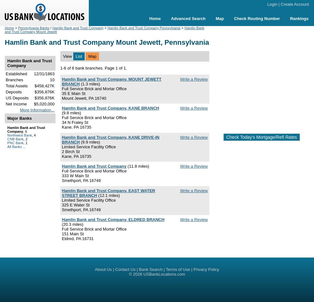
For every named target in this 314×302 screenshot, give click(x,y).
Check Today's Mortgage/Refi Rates (261, 137)
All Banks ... (16, 147)
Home (155, 18)
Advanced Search (188, 18)
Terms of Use (178, 269)
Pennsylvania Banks (33, 28)
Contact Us (125, 269)
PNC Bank (15, 143)
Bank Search (150, 269)
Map (220, 18)
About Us (103, 269)
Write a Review (194, 79)
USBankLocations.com (164, 274)
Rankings (299, 18)
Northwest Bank (19, 135)
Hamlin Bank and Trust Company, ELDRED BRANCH (113, 219)
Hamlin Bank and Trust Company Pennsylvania (144, 28)
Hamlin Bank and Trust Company (77, 28)
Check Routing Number (257, 18)
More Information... (37, 110)
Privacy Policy (206, 269)
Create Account (295, 4)
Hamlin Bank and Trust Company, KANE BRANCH (110, 108)
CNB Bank (15, 139)
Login (272, 4)
